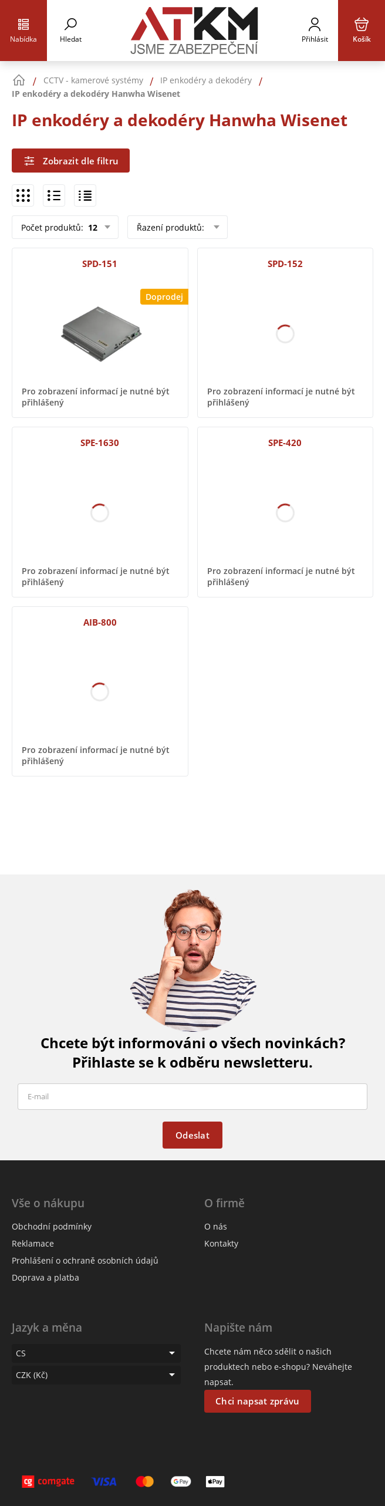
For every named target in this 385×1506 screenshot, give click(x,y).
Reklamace (33, 1243)
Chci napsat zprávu (257, 1401)
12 (91, 227)
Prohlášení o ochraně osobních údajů (85, 1260)
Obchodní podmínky (52, 1226)
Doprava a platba (45, 1277)
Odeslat (192, 1135)
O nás (215, 1226)
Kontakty (221, 1243)
